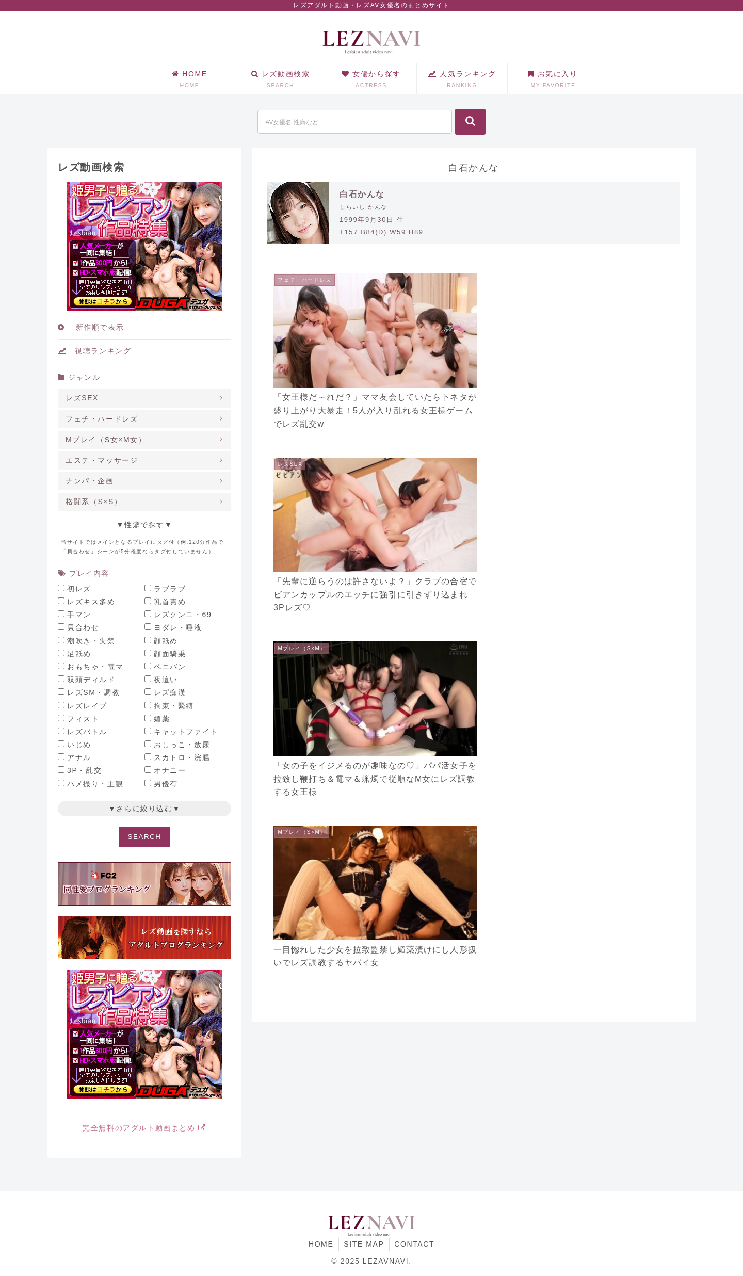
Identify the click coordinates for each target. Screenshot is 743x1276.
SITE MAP (364, 1244)
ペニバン (170, 667)
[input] (354, 122)
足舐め (79, 654)
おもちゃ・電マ (95, 667)
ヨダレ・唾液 (178, 627)
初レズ (79, 589)
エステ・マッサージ (102, 460)
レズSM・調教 (93, 692)
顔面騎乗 (170, 654)
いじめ (79, 744)
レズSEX (82, 398)
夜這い (166, 679)
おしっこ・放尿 (182, 744)
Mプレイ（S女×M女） (106, 439)
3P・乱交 (84, 770)
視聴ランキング (94, 351)
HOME (320, 1244)
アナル (79, 757)
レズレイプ (87, 706)
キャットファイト (186, 732)
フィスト (83, 719)
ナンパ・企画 (90, 481)
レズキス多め (91, 601)
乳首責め (170, 601)
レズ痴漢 (170, 692)
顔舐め (166, 641)
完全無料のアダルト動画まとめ (144, 1128)
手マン (79, 614)
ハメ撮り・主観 (95, 784)
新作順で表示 (91, 327)
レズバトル (87, 732)
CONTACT (415, 1244)
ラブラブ (170, 589)
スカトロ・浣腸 (182, 757)
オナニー (170, 770)
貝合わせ (83, 627)
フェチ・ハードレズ (102, 419)
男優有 (166, 784)
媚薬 (162, 719)
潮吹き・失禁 (91, 641)
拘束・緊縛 (174, 706)
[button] (470, 122)
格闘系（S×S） (94, 501)
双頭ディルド (91, 679)
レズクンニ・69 (183, 614)
